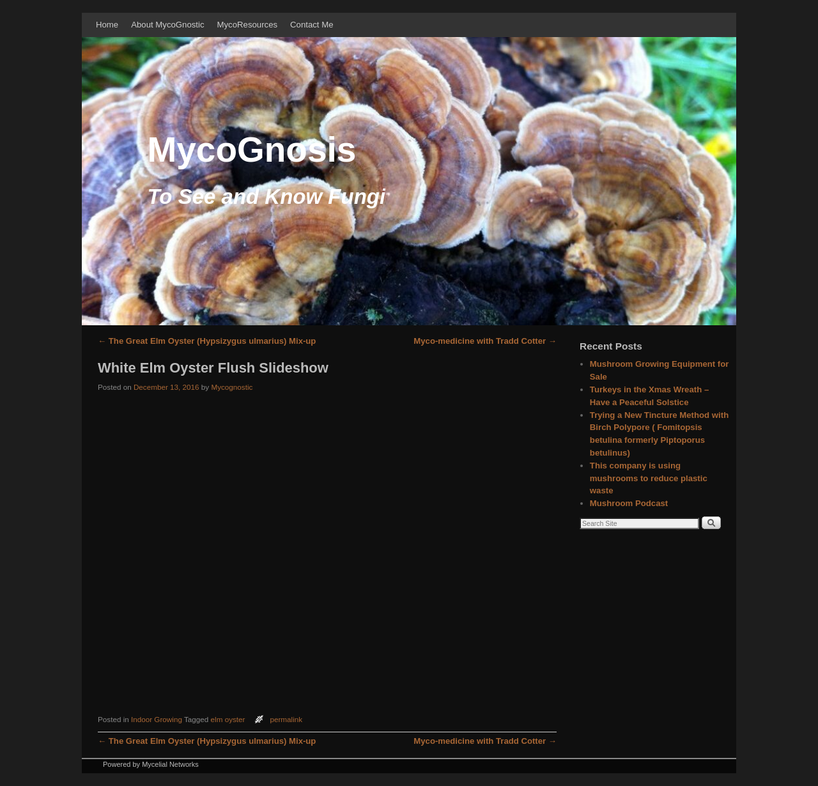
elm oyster (228, 719)
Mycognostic (231, 387)
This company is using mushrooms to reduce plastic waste (648, 478)
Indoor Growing (156, 719)
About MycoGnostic (167, 24)
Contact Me (311, 24)
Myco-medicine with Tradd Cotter (485, 341)
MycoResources (247, 24)
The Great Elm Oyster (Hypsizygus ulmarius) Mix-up (207, 341)
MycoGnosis (251, 149)
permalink (286, 719)
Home (107, 24)
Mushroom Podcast (629, 503)
